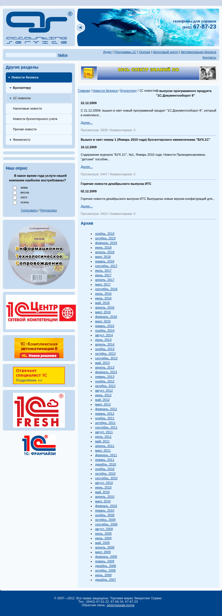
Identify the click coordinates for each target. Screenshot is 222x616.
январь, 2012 (104, 413)
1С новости (22, 98)
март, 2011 (103, 450)
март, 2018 (103, 256)
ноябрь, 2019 (104, 233)
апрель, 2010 (104, 496)
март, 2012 (103, 404)
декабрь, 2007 (105, 579)
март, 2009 (103, 552)
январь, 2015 (104, 326)
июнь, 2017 (103, 275)
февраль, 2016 (106, 316)
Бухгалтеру (22, 87)
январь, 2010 (104, 510)
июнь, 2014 (103, 339)
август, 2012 (104, 390)
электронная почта (120, 605)
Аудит (107, 52)
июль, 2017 (103, 270)
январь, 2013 (104, 376)
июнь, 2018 (103, 247)
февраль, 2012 (106, 409)
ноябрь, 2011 (104, 418)
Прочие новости (25, 129)
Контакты (209, 57)
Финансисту (22, 139)
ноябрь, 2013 (104, 349)
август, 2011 (104, 432)
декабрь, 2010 (105, 464)
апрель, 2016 (104, 307)
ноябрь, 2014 (104, 330)
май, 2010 (102, 492)
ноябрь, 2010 (104, 469)
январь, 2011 (104, 459)
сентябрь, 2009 (106, 524)
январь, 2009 (104, 561)
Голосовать (29, 210)
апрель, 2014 (104, 344)
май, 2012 (102, 399)
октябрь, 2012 (105, 386)
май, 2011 (102, 441)
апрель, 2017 (104, 279)
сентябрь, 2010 (106, 478)
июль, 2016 (103, 293)
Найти (62, 55)
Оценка (144, 52)
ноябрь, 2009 (104, 515)
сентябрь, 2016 (106, 289)
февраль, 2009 (106, 556)
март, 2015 (103, 321)
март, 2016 (103, 312)
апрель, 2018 (104, 252)
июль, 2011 (103, 436)
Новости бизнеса (25, 77)
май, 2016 (102, 303)
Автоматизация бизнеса (198, 52)
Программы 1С (125, 52)
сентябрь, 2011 (106, 427)
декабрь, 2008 (105, 566)
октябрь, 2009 (105, 519)
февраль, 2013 (106, 372)
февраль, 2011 (106, 455)
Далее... (87, 122)
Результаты (48, 210)
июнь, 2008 (103, 575)
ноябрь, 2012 (104, 381)
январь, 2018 (104, 261)
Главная (84, 90)
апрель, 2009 (104, 547)
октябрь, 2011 (105, 423)
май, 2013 (102, 363)
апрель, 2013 (104, 367)
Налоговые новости (27, 108)
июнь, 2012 (103, 395)
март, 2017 (103, 284)
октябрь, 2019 (105, 238)
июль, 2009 (103, 533)
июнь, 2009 (103, 538)
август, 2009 (104, 529)
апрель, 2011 (104, 446)
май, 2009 (102, 542)
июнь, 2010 (103, 487)
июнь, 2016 (103, 298)
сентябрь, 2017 (106, 266)
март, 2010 (103, 501)
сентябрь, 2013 (106, 358)
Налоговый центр (165, 52)
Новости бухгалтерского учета (35, 119)
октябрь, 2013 (105, 353)
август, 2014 (104, 335)
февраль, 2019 (106, 243)
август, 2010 (104, 482)
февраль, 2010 (106, 506)
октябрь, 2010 (105, 473)
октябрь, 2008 (105, 570)
